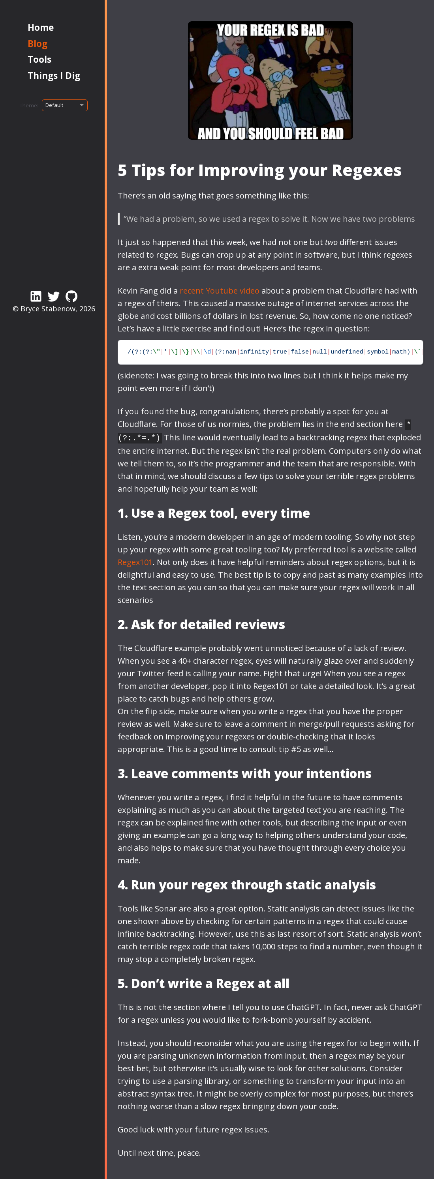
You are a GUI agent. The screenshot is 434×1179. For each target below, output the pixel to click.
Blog (37, 43)
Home (41, 27)
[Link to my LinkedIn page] (36, 296)
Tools (39, 59)
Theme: (29, 105)
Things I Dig (54, 75)
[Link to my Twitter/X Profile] (54, 296)
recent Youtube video (219, 290)
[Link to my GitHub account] (71, 296)
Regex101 (135, 560)
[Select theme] (65, 105)
